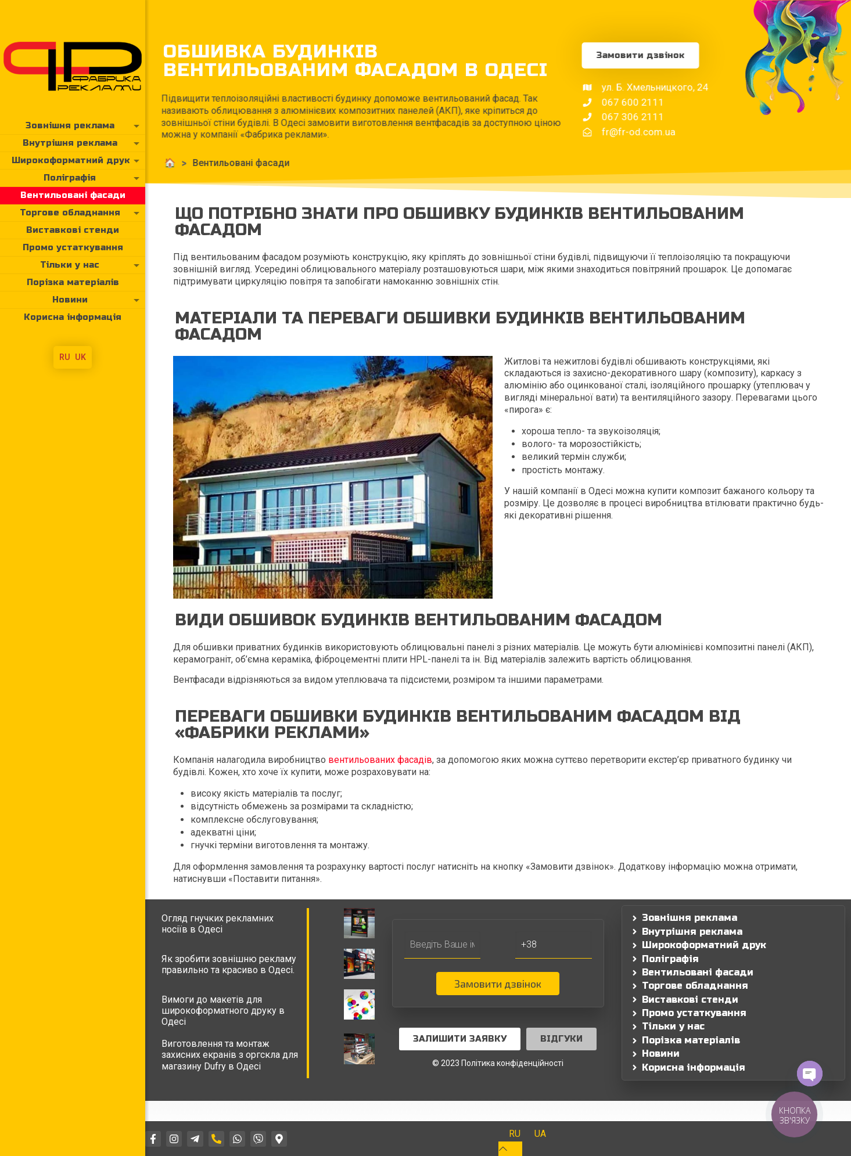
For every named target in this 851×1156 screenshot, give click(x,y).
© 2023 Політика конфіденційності (497, 1063)
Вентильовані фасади (180, 162)
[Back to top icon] (510, 1148)
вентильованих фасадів (380, 759)
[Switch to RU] (514, 1134)
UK (80, 357)
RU (64, 357)
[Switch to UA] (540, 1134)
